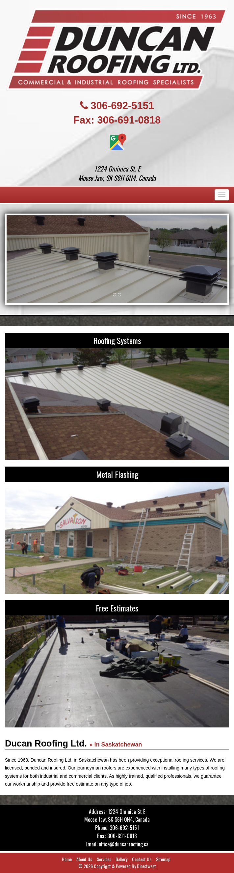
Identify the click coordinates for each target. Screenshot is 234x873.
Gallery (121, 859)
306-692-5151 (122, 105)
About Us (84, 859)
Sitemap (163, 859)
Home (67, 859)
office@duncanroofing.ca (123, 844)
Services (104, 859)
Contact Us (141, 859)
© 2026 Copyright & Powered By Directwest (117, 865)
